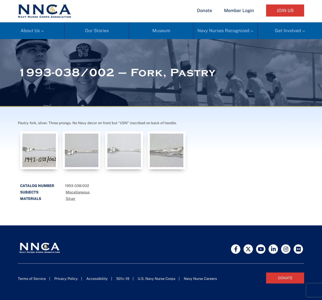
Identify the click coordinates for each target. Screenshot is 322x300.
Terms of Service (32, 279)
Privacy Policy (66, 279)
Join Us (285, 10)
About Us (30, 30)
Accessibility (97, 279)
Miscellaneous (78, 192)
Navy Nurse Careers (200, 279)
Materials (30, 199)
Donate (204, 10)
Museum (161, 30)
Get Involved (288, 30)
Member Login (239, 10)
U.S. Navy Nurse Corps (156, 279)
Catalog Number (37, 186)
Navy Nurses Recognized (223, 30)
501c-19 (122, 279)
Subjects (29, 192)
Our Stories (97, 30)
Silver (70, 199)
